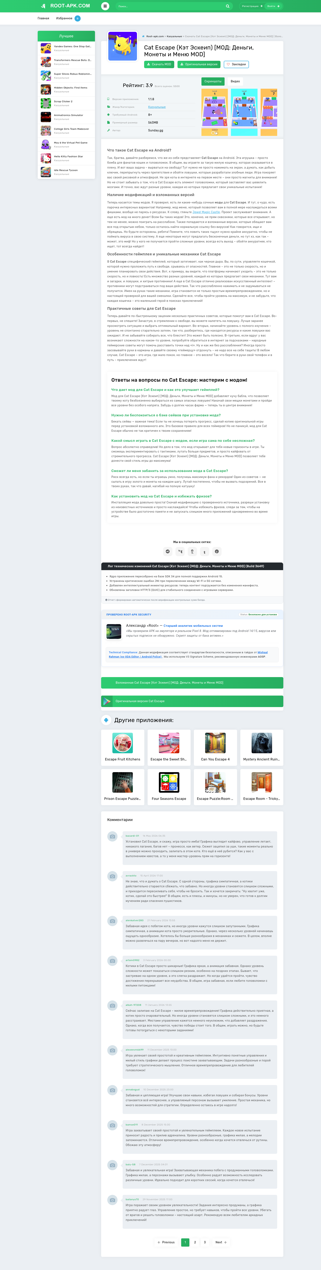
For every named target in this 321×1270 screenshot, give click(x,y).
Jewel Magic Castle (206, 212)
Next (221, 1242)
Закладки (236, 64)
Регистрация (252, 6)
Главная (43, 18)
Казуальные (157, 107)
